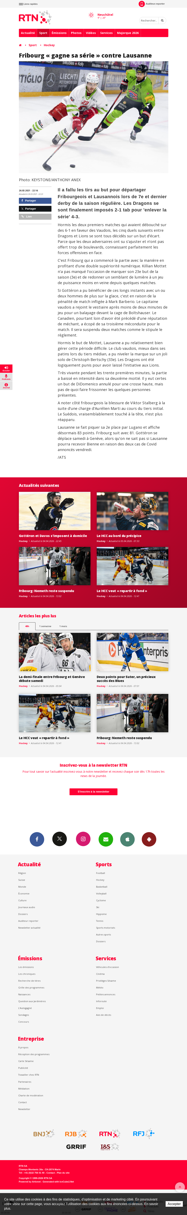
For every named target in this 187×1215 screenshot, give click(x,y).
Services (106, 33)
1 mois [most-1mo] (63, 626)
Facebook (37, 839)
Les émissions (26, 967)
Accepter (174, 1204)
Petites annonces (105, 994)
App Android (149, 839)
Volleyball (101, 893)
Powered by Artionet (30, 1181)
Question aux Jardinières (32, 1001)
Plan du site (63, 1173)
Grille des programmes (31, 987)
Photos (76, 33)
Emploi (100, 1008)
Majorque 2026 (128, 33)
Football (100, 873)
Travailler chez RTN (28, 1074)
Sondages (23, 1015)
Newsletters (106, 839)
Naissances (24, 994)
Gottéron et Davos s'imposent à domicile (53, 535)
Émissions (59, 33)
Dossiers (23, 914)
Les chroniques (26, 973)
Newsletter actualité (29, 927)
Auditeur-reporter (152, 4)
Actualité (28, 33)
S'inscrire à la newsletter (93, 791)
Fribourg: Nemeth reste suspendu (46, 591)
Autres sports (103, 934)
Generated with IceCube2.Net (58, 1181)
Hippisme (101, 914)
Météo (99, 987)
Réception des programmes (33, 1054)
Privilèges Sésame (106, 980)
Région (22, 873)
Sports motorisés (105, 927)
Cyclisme (101, 900)
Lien (26, 216)
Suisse (21, 879)
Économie (23, 893)
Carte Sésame (26, 1061)
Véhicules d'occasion (107, 967)
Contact (22, 1102)
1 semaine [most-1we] (45, 626)
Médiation (23, 1088)
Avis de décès (103, 1015)
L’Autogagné (25, 1008)
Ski (97, 907)
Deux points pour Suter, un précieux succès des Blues (126, 678)
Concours (23, 1021)
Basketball (101, 886)
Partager (28, 200)
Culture (22, 900)
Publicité (23, 1068)
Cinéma (100, 973)
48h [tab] (27, 626)
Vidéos (91, 33)
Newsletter (24, 1109)
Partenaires (24, 1081)
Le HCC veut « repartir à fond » (122, 591)
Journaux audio (26, 907)
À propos (23, 1047)
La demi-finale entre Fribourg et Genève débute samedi (52, 678)
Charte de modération (30, 1095)
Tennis (99, 920)
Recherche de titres (29, 980)
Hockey (49, 45)
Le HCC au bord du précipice (119, 535)
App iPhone (127, 839)
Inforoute (101, 1001)
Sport (43, 33)
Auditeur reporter (28, 920)
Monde (22, 886)
